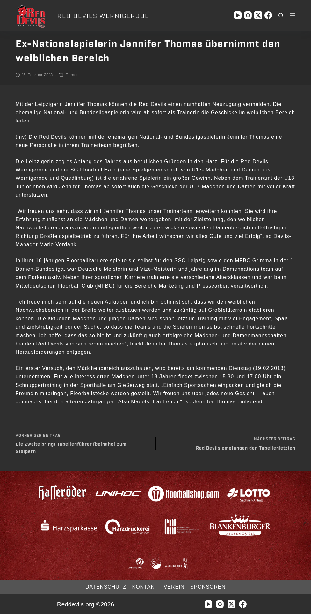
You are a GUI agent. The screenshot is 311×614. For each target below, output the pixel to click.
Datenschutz (105, 587)
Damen (72, 75)
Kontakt (145, 587)
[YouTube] (238, 15)
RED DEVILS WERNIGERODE (103, 16)
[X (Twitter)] (258, 15)
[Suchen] (280, 15)
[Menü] (292, 15)
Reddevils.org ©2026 (85, 604)
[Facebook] (268, 15)
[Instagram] (248, 15)
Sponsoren (208, 587)
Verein (174, 587)
